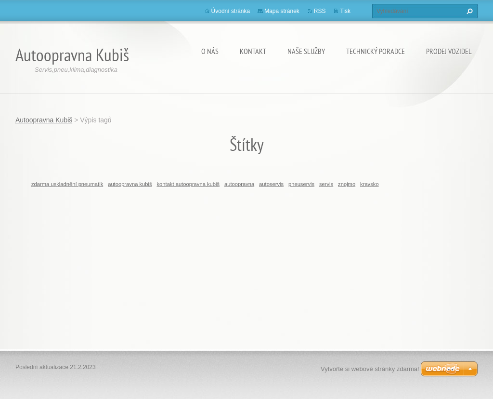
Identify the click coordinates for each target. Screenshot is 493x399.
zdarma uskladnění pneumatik (67, 184)
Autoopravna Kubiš (43, 120)
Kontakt (253, 51)
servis (326, 184)
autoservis (271, 184)
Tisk (345, 11)
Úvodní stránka (230, 11)
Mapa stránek (281, 11)
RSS (320, 11)
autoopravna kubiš (130, 184)
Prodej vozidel (449, 51)
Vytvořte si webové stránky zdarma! (370, 368)
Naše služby (306, 51)
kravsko (369, 184)
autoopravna (239, 184)
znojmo (346, 184)
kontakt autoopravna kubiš (188, 184)
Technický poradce (375, 51)
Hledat (468, 11)
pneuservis (301, 184)
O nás (210, 51)
